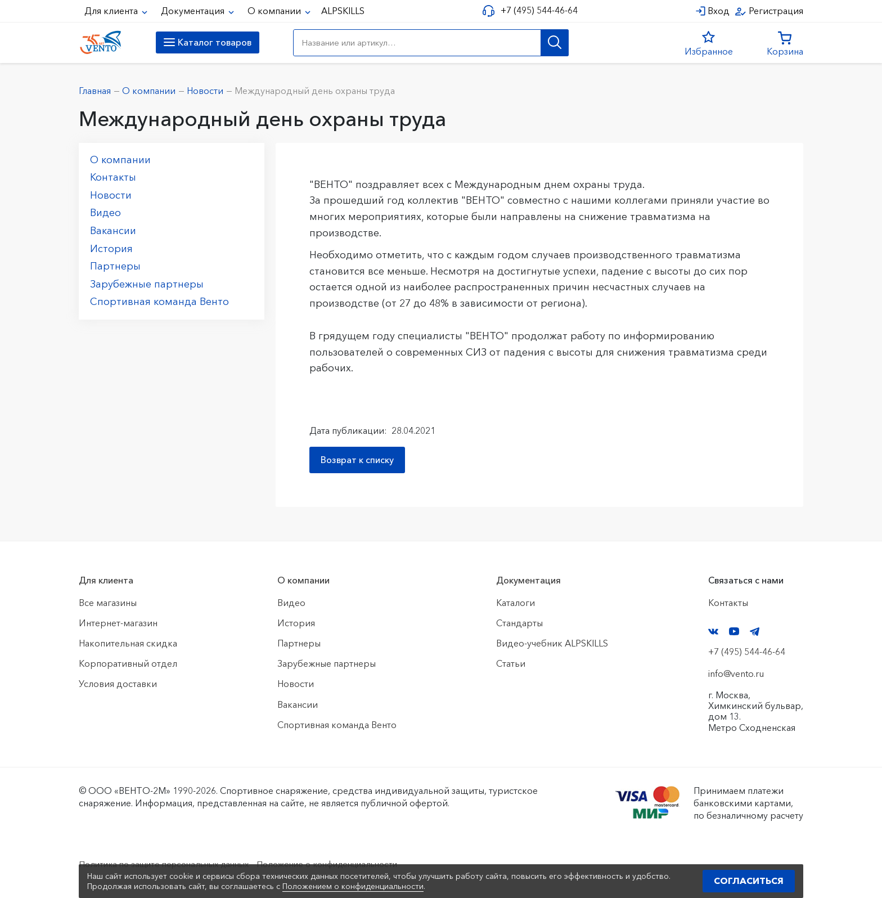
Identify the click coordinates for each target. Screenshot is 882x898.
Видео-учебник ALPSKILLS (552, 643)
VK (713, 631)
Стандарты (519, 622)
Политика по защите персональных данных (172, 863)
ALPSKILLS (342, 10)
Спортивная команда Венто (159, 301)
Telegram (755, 631)
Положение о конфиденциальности (350, 863)
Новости (111, 195)
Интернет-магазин (118, 622)
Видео (105, 212)
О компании (275, 10)
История (111, 249)
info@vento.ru (736, 673)
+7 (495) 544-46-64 (537, 10)
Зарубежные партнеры (147, 284)
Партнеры (115, 266)
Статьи (510, 663)
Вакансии (113, 231)
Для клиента (112, 10)
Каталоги (515, 602)
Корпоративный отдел (128, 663)
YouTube (734, 631)
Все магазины (108, 602)
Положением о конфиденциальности (353, 886)
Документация (194, 10)
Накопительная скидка (128, 643)
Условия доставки (118, 683)
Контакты (113, 177)
